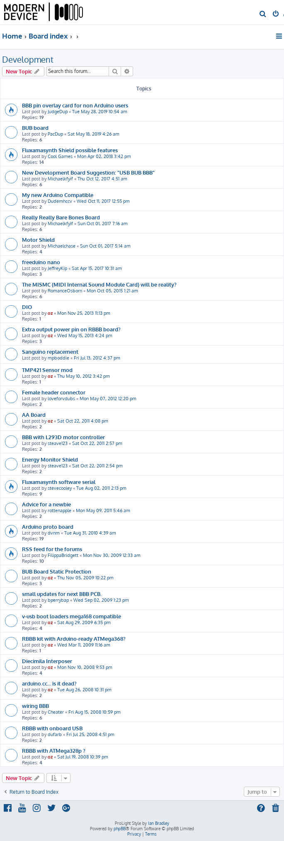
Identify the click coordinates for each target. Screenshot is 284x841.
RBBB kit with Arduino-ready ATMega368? (74, 638)
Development (27, 59)
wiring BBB (35, 705)
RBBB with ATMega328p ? (53, 750)
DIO (27, 306)
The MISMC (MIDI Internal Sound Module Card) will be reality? (99, 284)
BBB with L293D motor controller (63, 436)
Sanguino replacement (50, 351)
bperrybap (58, 600)
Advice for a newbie (46, 504)
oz (50, 313)
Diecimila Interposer (47, 660)
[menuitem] (263, 14)
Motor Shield (38, 239)
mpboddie (58, 358)
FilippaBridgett (63, 555)
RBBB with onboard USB (52, 728)
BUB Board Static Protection (56, 571)
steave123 (58, 443)
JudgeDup (58, 111)
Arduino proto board (47, 526)
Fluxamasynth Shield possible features (70, 149)
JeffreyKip (57, 268)
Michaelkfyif (60, 179)
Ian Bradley (158, 823)
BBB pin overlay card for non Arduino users (75, 105)
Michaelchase (61, 246)
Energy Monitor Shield (50, 459)
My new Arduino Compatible (57, 194)
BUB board (35, 127)
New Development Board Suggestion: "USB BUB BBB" (88, 172)
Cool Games (60, 156)
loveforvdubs (61, 398)
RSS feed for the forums (52, 548)
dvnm (54, 533)
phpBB (120, 828)
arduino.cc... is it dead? (49, 683)
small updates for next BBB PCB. (62, 593)
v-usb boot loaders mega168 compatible (71, 616)
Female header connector (53, 392)
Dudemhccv (60, 201)
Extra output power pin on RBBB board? (71, 329)
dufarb (55, 734)
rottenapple (59, 510)
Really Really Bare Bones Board (61, 217)
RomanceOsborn (65, 291)
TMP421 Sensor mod (47, 369)
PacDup (55, 134)
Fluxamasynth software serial (58, 481)
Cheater (56, 712)
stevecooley (60, 488)
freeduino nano (41, 261)
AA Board (34, 414)
